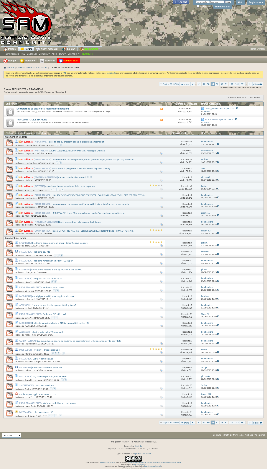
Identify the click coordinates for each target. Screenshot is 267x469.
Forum (26, 49)
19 (191, 159)
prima (185, 84)
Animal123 (29, 255)
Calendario (32, 54)
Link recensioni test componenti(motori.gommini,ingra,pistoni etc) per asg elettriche (93, 159)
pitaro (27, 272)
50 (208, 84)
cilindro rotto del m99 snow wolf (47, 332)
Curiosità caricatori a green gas (47, 367)
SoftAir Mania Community (107, 462)
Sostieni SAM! (68, 61)
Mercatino (28, 61)
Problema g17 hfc (41, 251)
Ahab (27, 216)
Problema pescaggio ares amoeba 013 (37, 394)
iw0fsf (27, 326)
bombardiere (31, 145)
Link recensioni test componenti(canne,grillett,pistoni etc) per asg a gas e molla (90, 204)
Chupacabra (30, 153)
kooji (27, 416)
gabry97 (28, 245)
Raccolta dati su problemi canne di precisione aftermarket (76, 141)
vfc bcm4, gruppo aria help (47, 349)
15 (191, 385)
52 (217, 84)
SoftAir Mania (236, 434)
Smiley (28, 389)
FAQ (23, 54)
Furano (28, 190)
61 (226, 84)
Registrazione (256, 2)
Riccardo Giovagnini (34, 361)
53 (221, 84)
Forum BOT (30, 233)
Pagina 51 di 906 (171, 84)
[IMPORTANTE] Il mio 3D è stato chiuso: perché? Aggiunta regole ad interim (88, 213)
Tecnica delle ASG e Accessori (32, 67)
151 (237, 84)
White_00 (29, 291)
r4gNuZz (28, 282)
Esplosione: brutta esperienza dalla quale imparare (70, 186)
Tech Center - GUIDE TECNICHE (32, 119)
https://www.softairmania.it (152, 466)
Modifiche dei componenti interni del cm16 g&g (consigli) (60, 242)
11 (191, 314)
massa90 (29, 263)
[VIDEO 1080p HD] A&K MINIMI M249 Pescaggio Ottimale (77, 150)
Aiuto (240, 2)
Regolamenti (89, 49)
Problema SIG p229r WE (54, 314)
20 (191, 251)
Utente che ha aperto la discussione (30, 133)
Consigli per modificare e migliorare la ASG (53, 296)
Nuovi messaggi (12, 54)
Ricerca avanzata (257, 49)
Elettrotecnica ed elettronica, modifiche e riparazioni (43, 108)
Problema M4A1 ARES (53, 287)
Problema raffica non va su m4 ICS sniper (52, 260)
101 (231, 84)
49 (203, 84)
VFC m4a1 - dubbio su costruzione (59, 403)
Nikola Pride (30, 335)
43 (191, 186)
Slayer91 (28, 318)
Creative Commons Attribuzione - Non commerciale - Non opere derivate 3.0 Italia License (154, 462)
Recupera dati (222, 6)
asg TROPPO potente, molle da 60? (50, 376)
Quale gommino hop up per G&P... (220, 108)
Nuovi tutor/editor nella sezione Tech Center (80, 221)
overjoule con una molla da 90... (48, 278)
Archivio (249, 434)
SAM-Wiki (47, 61)
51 (213, 84)
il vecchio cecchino (33, 380)
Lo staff (68, 49)
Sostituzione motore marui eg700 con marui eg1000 (56, 269)
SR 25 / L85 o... (228, 119)
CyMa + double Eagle (43, 358)
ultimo (257, 84)
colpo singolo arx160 (43, 412)
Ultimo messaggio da (211, 133)
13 (191, 287)
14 (191, 141)
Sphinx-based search (142, 453)
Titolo (9, 133)
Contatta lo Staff (221, 434)
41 (199, 84)
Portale (9, 49)
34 (191, 412)
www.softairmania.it (139, 464)
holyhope (29, 299)
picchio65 (29, 180)
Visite (185, 133)
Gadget (9, 61)
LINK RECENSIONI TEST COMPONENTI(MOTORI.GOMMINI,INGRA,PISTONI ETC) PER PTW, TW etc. (99, 195)
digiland (28, 308)
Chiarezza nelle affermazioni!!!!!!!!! (75, 177)
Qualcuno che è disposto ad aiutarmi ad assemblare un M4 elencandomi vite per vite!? (79, 340)
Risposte (177, 133)
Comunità (43, 54)
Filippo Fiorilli (31, 343)
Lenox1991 (30, 397)
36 (191, 349)
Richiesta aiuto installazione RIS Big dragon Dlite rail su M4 (60, 323)
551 (243, 84)
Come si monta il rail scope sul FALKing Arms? (54, 305)
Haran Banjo (30, 406)
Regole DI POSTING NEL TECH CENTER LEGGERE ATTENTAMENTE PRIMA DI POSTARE (93, 230)
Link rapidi (72, 54)
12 (191, 278)
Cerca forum (254, 97)
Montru (28, 354)
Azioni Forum (58, 54)
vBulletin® (138, 446)
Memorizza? (203, 7)
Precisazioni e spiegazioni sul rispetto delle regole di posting (81, 168)
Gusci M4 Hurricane (44, 385)
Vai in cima (259, 434)
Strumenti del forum (235, 97)
